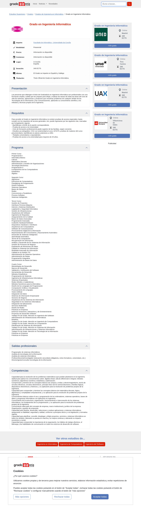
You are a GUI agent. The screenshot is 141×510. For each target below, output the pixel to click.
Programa (17, 147)
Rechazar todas (62, 497)
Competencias (20, 370)
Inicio (35, 4)
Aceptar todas (100, 497)
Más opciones (22, 497)
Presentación (19, 88)
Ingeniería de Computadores (71, 444)
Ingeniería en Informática (47, 444)
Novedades (53, 4)
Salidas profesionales (24, 345)
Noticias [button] (42, 4)
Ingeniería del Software (95, 444)
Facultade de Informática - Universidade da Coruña (52, 42)
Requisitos (18, 113)
